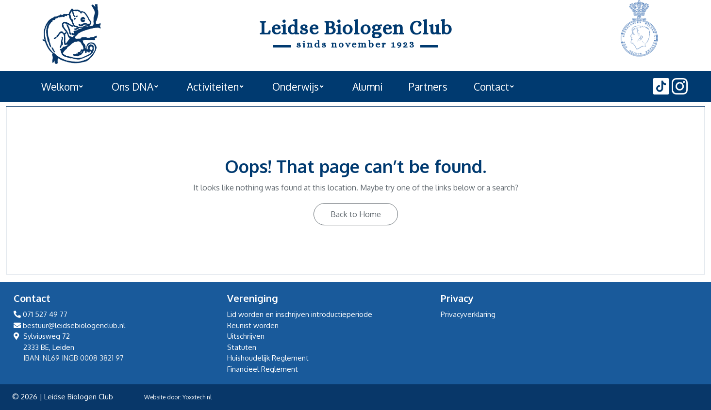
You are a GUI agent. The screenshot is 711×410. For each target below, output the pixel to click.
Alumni (367, 86)
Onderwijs (295, 86)
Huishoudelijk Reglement (268, 358)
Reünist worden (253, 325)
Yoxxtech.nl (197, 397)
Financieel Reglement (262, 369)
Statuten (241, 347)
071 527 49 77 (40, 314)
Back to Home (356, 214)
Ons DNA (132, 86)
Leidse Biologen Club (355, 28)
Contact (491, 86)
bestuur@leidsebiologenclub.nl (69, 325)
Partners (428, 86)
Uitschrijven (246, 336)
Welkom (59, 86)
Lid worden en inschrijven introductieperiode (299, 314)
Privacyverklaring (468, 314)
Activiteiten (213, 86)
